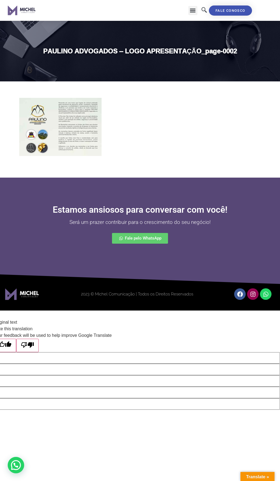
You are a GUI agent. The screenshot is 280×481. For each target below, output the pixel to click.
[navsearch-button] (204, 10)
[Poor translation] (27, 345)
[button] (192, 10)
